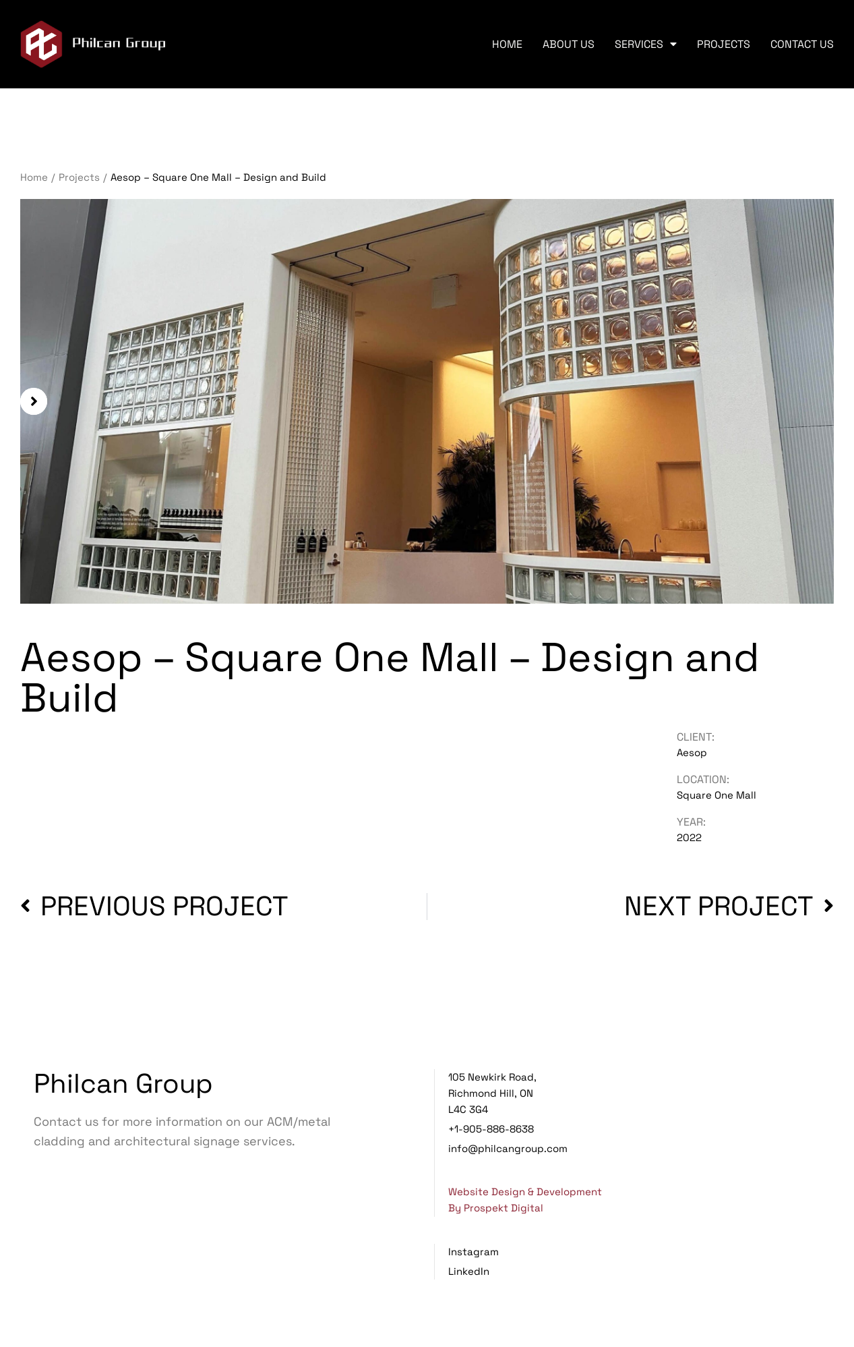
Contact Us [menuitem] (802, 44)
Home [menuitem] (507, 44)
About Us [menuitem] (568, 44)
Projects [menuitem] (723, 44)
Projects (79, 177)
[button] (33, 401)
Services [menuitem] (646, 44)
